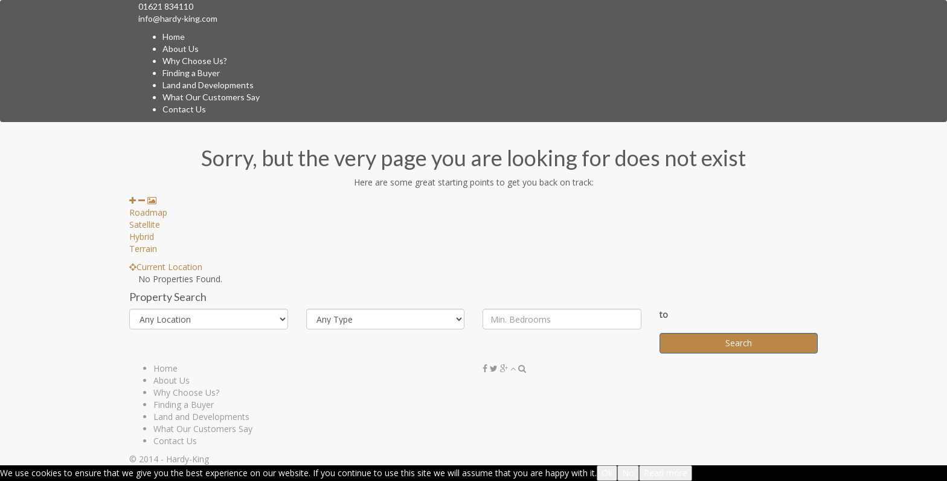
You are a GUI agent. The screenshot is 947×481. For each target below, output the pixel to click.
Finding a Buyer (191, 73)
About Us (180, 49)
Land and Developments (208, 85)
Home (173, 36)
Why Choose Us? (194, 61)
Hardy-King (187, 459)
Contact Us (184, 109)
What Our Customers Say (211, 97)
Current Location (165, 267)
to (664, 314)
